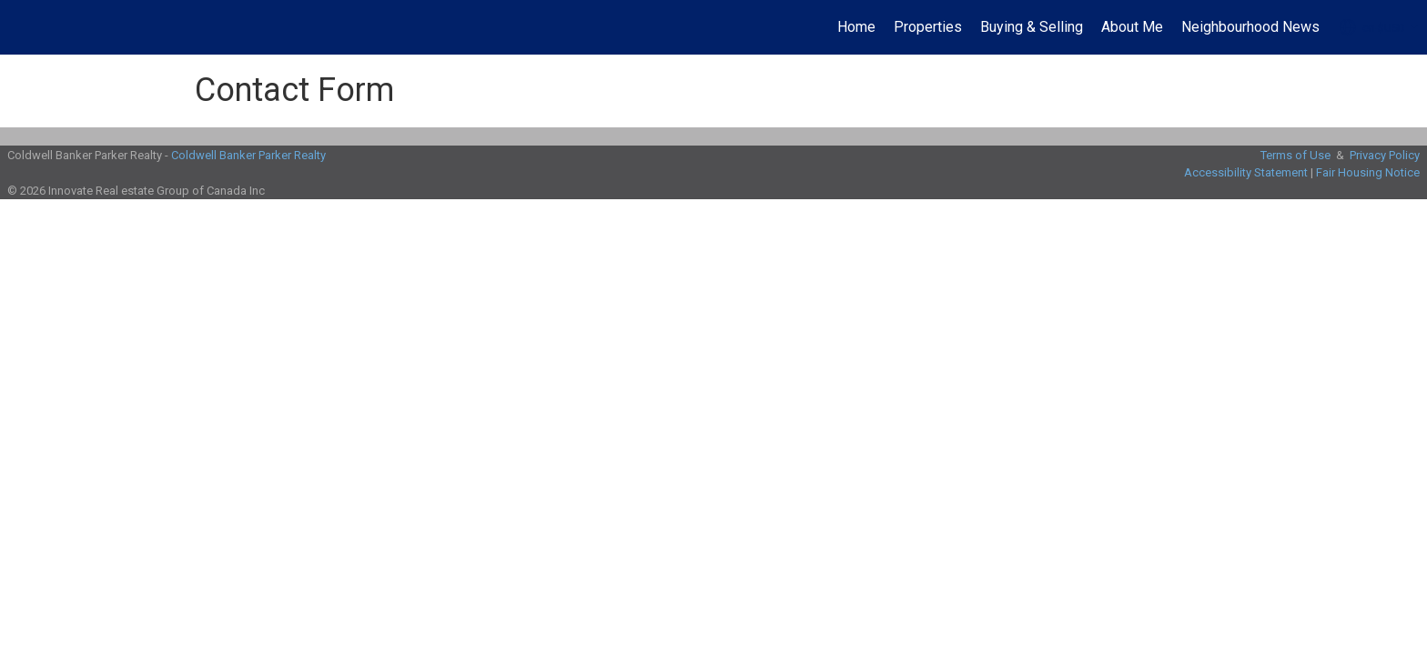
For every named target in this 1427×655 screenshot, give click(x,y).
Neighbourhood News (1250, 26)
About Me (1132, 26)
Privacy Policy (1385, 155)
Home (856, 26)
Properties (928, 26)
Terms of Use (1295, 155)
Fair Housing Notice (1368, 172)
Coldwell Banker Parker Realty (248, 155)
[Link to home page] (23, 27)
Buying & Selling (1031, 26)
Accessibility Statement (1246, 172)
